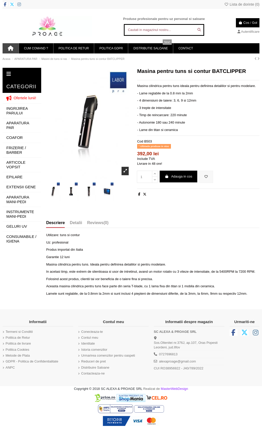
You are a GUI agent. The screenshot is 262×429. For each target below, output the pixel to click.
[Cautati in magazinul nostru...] (199, 30)
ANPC (10, 367)
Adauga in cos (178, 176)
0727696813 (168, 354)
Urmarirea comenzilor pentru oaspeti (108, 355)
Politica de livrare (18, 343)
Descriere (55, 223)
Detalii (76, 223)
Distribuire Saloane (95, 367)
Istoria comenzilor (94, 349)
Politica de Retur (18, 337)
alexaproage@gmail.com (177, 361)
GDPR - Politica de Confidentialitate (32, 361)
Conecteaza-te (92, 332)
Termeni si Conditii (19, 332)
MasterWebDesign (174, 389)
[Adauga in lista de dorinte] (206, 177)
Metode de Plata (18, 355)
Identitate (88, 343)
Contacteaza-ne (93, 373)
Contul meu (89, 337)
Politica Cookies (17, 349)
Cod (140, 141)
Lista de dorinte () (241, 4)
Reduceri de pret (93, 361)
